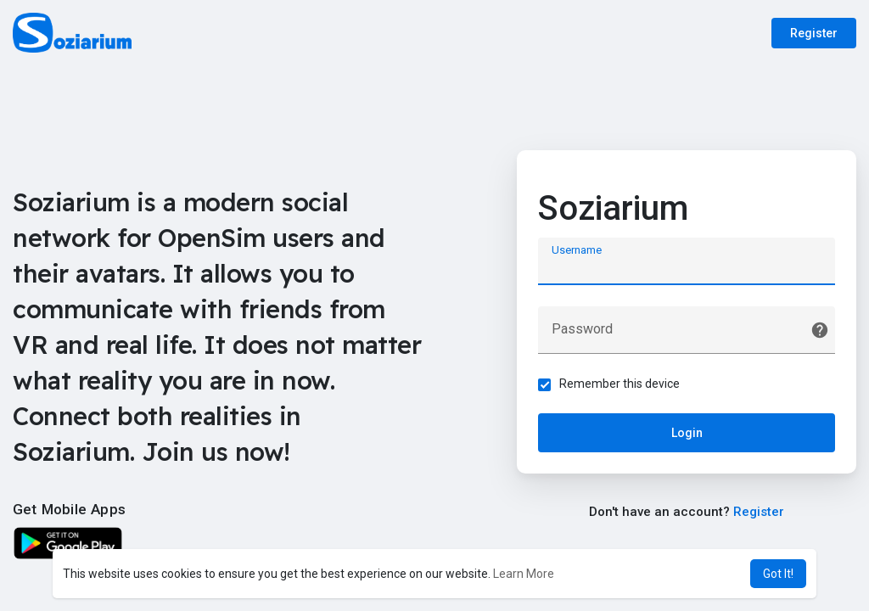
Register (814, 33)
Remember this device (619, 383)
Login (687, 433)
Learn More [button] (523, 573)
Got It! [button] (778, 573)
